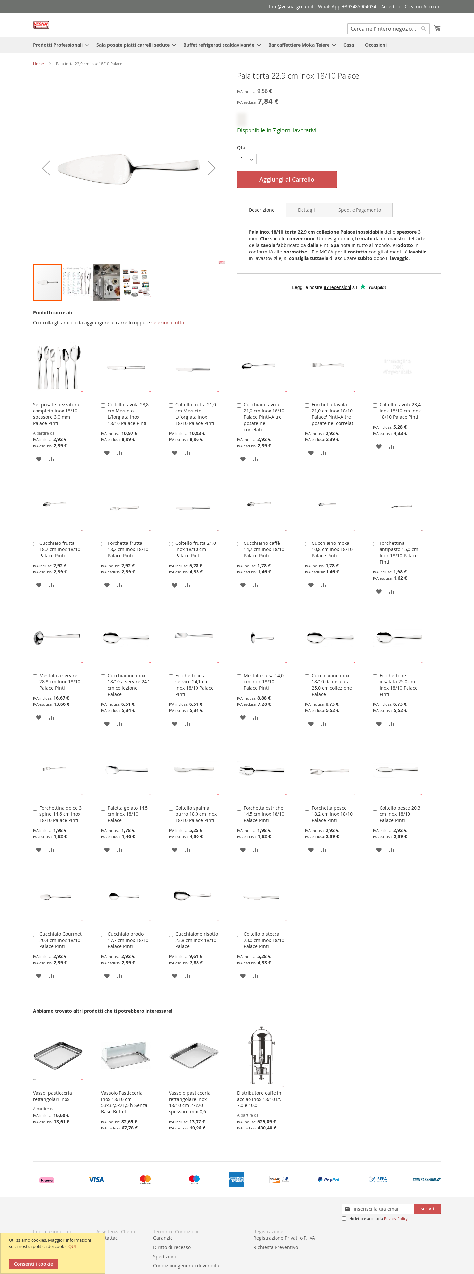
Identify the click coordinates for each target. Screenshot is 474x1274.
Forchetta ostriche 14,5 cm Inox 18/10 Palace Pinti (264, 814)
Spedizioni (164, 1256)
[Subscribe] (427, 1209)
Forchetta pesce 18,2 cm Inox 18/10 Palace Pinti (332, 814)
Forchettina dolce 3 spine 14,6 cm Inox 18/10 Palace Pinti (61, 814)
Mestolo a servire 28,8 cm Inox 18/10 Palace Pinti (60, 681)
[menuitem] (59, 45)
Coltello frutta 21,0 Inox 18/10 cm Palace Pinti (195, 549)
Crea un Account (423, 6)
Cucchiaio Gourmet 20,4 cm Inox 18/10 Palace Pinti (61, 940)
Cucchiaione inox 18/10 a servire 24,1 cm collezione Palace (129, 684)
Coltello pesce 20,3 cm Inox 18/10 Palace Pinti (400, 814)
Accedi (388, 6)
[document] (53, 1253)
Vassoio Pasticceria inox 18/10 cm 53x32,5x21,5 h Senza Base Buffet (124, 1102)
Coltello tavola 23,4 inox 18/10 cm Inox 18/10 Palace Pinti (400, 410)
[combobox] (388, 28)
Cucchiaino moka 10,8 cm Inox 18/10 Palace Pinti (332, 549)
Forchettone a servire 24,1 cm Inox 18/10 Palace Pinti (194, 684)
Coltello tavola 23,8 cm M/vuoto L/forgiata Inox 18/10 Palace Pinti (128, 413)
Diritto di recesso (172, 1247)
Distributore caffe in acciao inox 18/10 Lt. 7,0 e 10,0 (259, 1099)
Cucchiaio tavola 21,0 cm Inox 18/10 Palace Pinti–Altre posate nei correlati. (264, 417)
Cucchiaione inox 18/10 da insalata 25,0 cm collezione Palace (332, 684)
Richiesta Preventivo (275, 1247)
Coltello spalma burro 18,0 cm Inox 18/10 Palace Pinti (196, 814)
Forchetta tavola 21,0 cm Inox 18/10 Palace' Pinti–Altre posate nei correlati (333, 413)
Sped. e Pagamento (359, 210)
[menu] (237, 45)
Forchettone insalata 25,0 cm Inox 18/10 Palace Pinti (399, 684)
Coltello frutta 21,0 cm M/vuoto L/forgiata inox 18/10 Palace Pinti (195, 413)
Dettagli (306, 210)
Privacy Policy (396, 1218)
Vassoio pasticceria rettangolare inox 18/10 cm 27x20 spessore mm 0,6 (190, 1102)
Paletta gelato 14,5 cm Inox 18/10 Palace (128, 814)
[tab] (261, 210)
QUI (72, 1246)
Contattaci (107, 1238)
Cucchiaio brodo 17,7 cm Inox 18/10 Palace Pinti (128, 940)
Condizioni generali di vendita (186, 1265)
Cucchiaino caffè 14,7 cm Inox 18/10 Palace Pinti (264, 549)
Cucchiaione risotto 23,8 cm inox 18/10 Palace (196, 940)
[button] (46, 168)
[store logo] (41, 25)
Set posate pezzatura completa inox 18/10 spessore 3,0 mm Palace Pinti (56, 413)
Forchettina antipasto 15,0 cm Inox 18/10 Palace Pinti (399, 552)
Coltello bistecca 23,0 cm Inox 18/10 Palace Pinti (264, 940)
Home (38, 63)
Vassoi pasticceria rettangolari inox (52, 1096)
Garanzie (163, 1238)
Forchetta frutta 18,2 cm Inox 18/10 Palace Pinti (128, 549)
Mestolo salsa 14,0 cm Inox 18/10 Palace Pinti (264, 681)
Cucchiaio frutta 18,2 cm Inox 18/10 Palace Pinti (60, 549)
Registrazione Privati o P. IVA (284, 1238)
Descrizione (262, 210)
